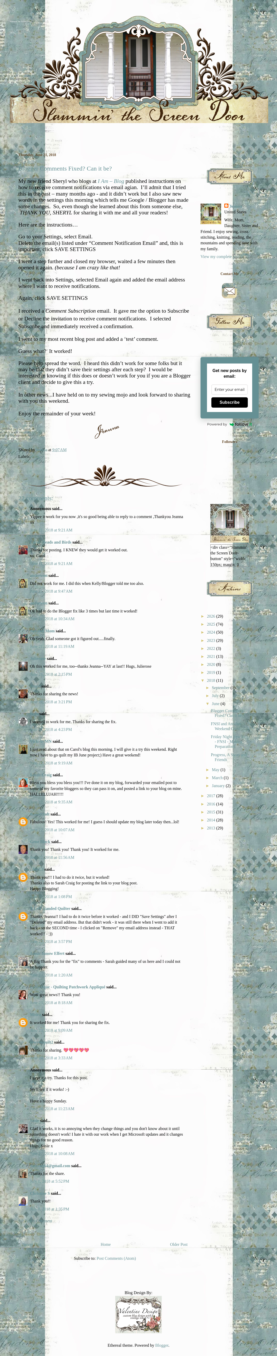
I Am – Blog (111, 181)
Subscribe (230, 402)
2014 (211, 820)
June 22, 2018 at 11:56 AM (52, 857)
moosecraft (40, 814)
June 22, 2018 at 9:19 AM (51, 763)
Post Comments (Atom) (116, 1258)
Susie (35, 1120)
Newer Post (31, 1244)
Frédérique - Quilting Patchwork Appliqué (67, 987)
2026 (211, 616)
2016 (211, 804)
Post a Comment (38, 1221)
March (218, 778)
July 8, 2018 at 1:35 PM (49, 1209)
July (216, 695)
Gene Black (40, 842)
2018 (211, 680)
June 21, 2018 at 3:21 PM (51, 702)
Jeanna (235, 206)
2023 (211, 640)
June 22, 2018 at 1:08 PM (51, 896)
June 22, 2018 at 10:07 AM (52, 830)
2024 (211, 632)
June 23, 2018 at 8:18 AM (51, 1002)
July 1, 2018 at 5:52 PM (49, 1181)
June (216, 703)
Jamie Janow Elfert (47, 953)
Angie (35, 686)
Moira (35, 1014)
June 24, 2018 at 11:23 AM (52, 1109)
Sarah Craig (41, 775)
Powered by (229, 424)
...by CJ (36, 869)
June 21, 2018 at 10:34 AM (52, 619)
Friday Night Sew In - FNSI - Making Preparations (228, 741)
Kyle (34, 714)
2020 (211, 664)
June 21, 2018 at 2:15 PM (51, 674)
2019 (211, 672)
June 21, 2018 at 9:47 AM (51, 591)
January (219, 786)
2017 (211, 796)
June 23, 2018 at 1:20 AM (51, 975)
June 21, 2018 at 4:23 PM (51, 729)
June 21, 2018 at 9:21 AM (51, 530)
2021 (211, 656)
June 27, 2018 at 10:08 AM (52, 1153)
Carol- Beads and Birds (50, 542)
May (216, 770)
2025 (211, 624)
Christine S (40, 1193)
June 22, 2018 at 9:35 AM (51, 802)
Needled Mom (42, 631)
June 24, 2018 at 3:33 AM (51, 1058)
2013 (211, 828)
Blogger (161, 1345)
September (221, 687)
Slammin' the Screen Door (21, 21)
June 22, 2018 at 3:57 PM (51, 941)
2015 (211, 812)
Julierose (38, 658)
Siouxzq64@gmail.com (50, 1166)
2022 (211, 648)
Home (106, 1244)
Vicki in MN (41, 741)
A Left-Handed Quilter (50, 908)
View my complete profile (222, 256)
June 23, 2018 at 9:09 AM (51, 1030)
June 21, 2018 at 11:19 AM (52, 646)
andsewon (39, 575)
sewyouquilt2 (41, 1042)
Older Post (179, 1244)
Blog (36, 456)
